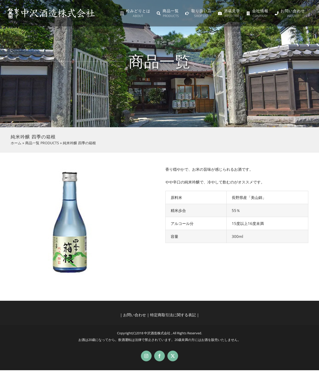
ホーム (16, 142)
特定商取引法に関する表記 (173, 314)
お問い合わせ (134, 314)
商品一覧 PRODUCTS (42, 142)
